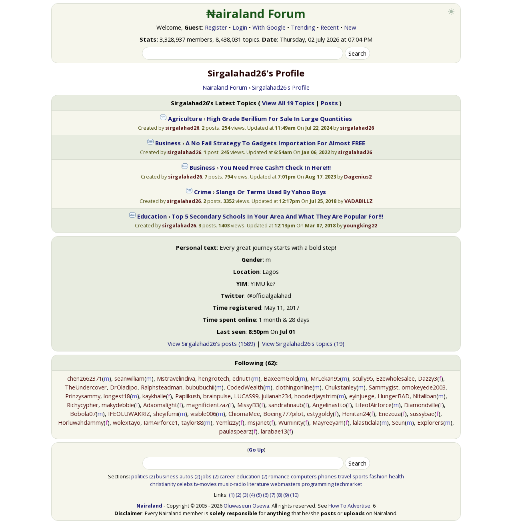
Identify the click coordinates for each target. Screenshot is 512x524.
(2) (152, 476)
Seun (398, 422)
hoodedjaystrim (315, 396)
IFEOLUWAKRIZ (129, 414)
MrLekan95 (325, 378)
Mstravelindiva (176, 378)
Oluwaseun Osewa (246, 505)
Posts (329, 103)
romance (279, 476)
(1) (231, 494)
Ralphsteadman (161, 387)
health (396, 476)
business (167, 476)
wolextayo (126, 422)
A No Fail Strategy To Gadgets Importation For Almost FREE (275, 143)
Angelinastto (329, 405)
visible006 (203, 414)
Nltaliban (424, 396)
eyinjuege (361, 396)
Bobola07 (83, 414)
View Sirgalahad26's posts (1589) (211, 343)
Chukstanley (340, 387)
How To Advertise (349, 505)
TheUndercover (86, 387)
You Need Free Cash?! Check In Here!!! (275, 167)
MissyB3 (248, 405)
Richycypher (82, 405)
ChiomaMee (244, 414)
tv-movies (205, 484)
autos (186, 476)
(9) (286, 494)
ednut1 (241, 378)
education (248, 476)
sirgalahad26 (182, 127)
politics (139, 476)
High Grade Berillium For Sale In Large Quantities (279, 118)
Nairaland (149, 505)
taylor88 (192, 422)
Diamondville (421, 405)
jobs (206, 476)
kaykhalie (154, 396)
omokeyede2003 (424, 387)
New (350, 27)
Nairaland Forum (224, 87)
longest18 (117, 396)
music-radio (232, 484)
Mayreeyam (328, 422)
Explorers (430, 422)
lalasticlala (366, 422)
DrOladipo (124, 387)
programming (318, 484)
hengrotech (213, 378)
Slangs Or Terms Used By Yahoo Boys (271, 192)
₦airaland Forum (256, 14)
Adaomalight (160, 405)
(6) (265, 494)
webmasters (285, 484)
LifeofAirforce (373, 405)
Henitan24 (355, 414)
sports (360, 476)
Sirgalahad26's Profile (281, 87)
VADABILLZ (358, 201)
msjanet (258, 422)
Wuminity (290, 422)
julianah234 (276, 396)
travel (344, 476)
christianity (163, 484)
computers (304, 476)
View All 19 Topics (288, 103)
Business (168, 143)
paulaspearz (235, 431)
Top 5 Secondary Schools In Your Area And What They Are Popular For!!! (277, 216)
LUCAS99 (246, 396)
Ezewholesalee (395, 378)
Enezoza (389, 414)
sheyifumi (165, 414)
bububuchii (200, 387)
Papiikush (187, 396)
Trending (303, 27)
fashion (378, 476)
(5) (259, 494)
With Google (269, 27)
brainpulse (217, 396)
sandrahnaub (285, 405)
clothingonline (294, 387)
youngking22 (360, 225)
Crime (202, 192)
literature (258, 484)
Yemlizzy (227, 422)
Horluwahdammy (81, 422)
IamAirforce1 (161, 422)
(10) (294, 494)
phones (327, 476)
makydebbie (118, 405)
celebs (185, 484)
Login (239, 27)
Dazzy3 (427, 378)
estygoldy (320, 414)
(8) (279, 494)
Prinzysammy (82, 396)
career (227, 476)
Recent (329, 27)
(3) (245, 494)
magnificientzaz (207, 405)
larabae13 (274, 431)
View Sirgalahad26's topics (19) (303, 343)
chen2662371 (84, 378)
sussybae (422, 414)
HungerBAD (394, 396)
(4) (252, 494)
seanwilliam (129, 378)
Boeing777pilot (283, 414)
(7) (272, 494)
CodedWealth (245, 387)
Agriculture (185, 118)
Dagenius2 (358, 176)
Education (152, 216)
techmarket (348, 484)
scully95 (362, 378)
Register (216, 27)
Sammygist (383, 387)
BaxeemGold (281, 378)
